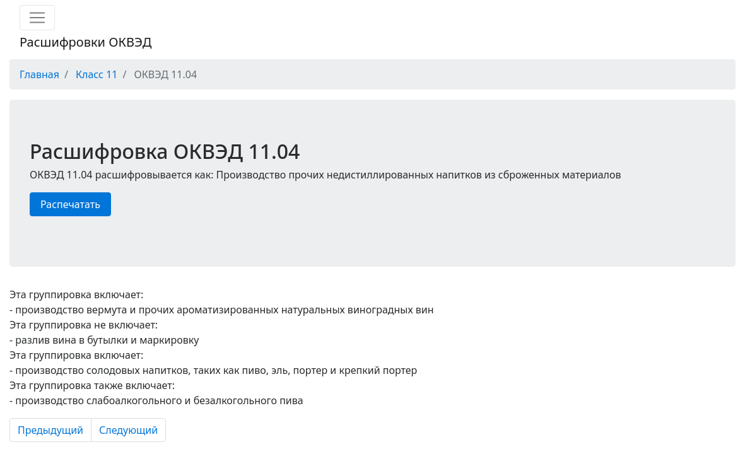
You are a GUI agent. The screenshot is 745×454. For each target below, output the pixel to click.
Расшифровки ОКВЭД (85, 41)
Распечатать (70, 204)
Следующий (128, 430)
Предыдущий (50, 430)
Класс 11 (96, 74)
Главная (39, 74)
